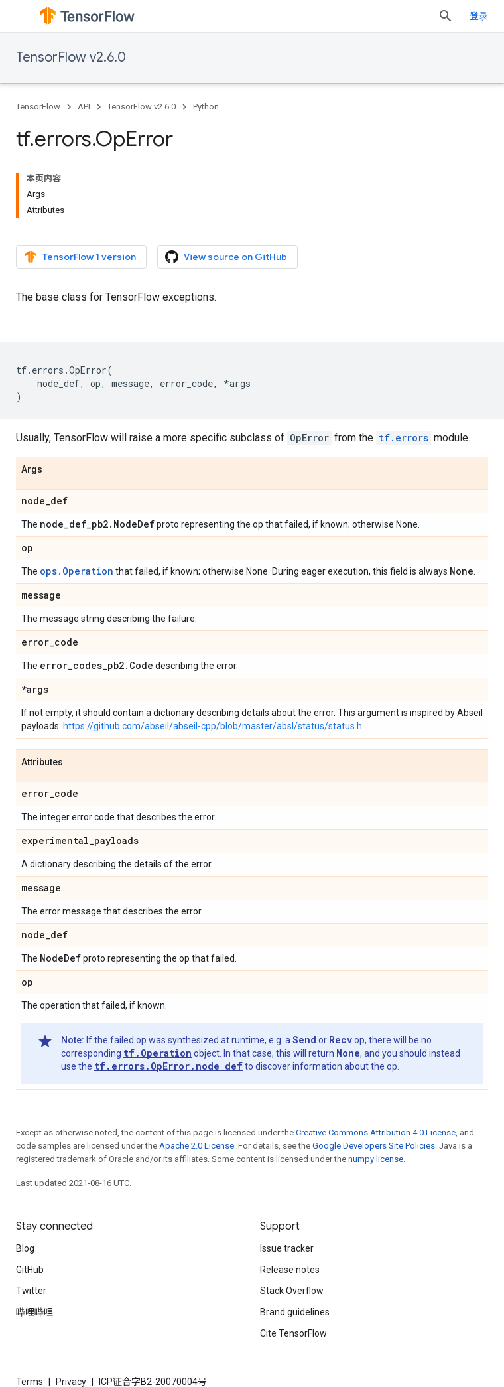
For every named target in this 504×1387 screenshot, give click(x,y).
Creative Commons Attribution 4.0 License (376, 1132)
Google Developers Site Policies (373, 1146)
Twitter (31, 1290)
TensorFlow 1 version (80, 256)
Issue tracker (287, 1248)
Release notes (290, 1269)
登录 (479, 16)
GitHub (30, 1269)
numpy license (375, 1159)
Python (206, 106)
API (84, 106)
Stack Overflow (292, 1290)
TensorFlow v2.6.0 (71, 57)
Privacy (71, 1381)
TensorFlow (38, 106)
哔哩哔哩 (34, 1312)
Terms (29, 1381)
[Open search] (446, 16)
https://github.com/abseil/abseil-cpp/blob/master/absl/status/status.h (212, 726)
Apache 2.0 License (196, 1146)
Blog (25, 1248)
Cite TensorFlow (293, 1333)
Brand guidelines (295, 1312)
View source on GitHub (226, 256)
